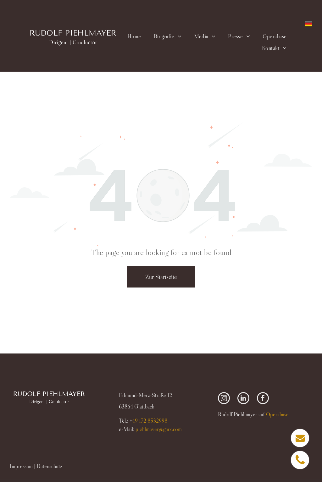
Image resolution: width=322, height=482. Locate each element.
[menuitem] (134, 36)
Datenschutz (49, 466)
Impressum (21, 466)
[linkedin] (243, 399)
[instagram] (224, 399)
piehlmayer (159, 429)
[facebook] (263, 399)
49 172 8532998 (149, 420)
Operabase (277, 414)
